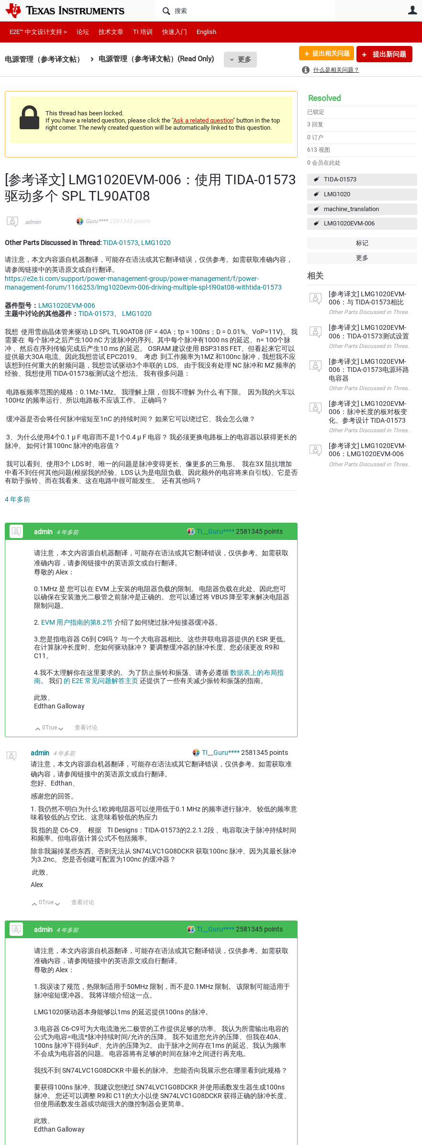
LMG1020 (337, 194)
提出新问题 (388, 54)
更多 (244, 59)
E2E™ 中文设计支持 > (38, 31)
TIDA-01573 (340, 179)
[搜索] (245, 10)
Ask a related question (203, 120)
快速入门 (174, 31)
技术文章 (111, 31)
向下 (61, 730)
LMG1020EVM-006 (349, 223)
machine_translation (351, 209)
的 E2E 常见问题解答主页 (102, 681)
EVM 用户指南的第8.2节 (77, 622)
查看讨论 (86, 727)
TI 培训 (143, 31)
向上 (38, 730)
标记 (362, 243)
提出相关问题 (328, 54)
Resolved (324, 98)
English (206, 31)
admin (33, 222)
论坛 (83, 31)
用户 (412, 10)
